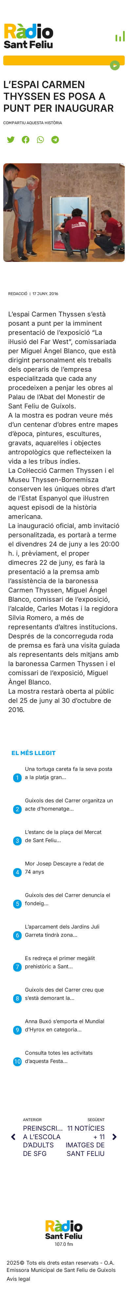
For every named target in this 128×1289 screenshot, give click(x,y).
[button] (10, 139)
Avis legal (18, 1279)
